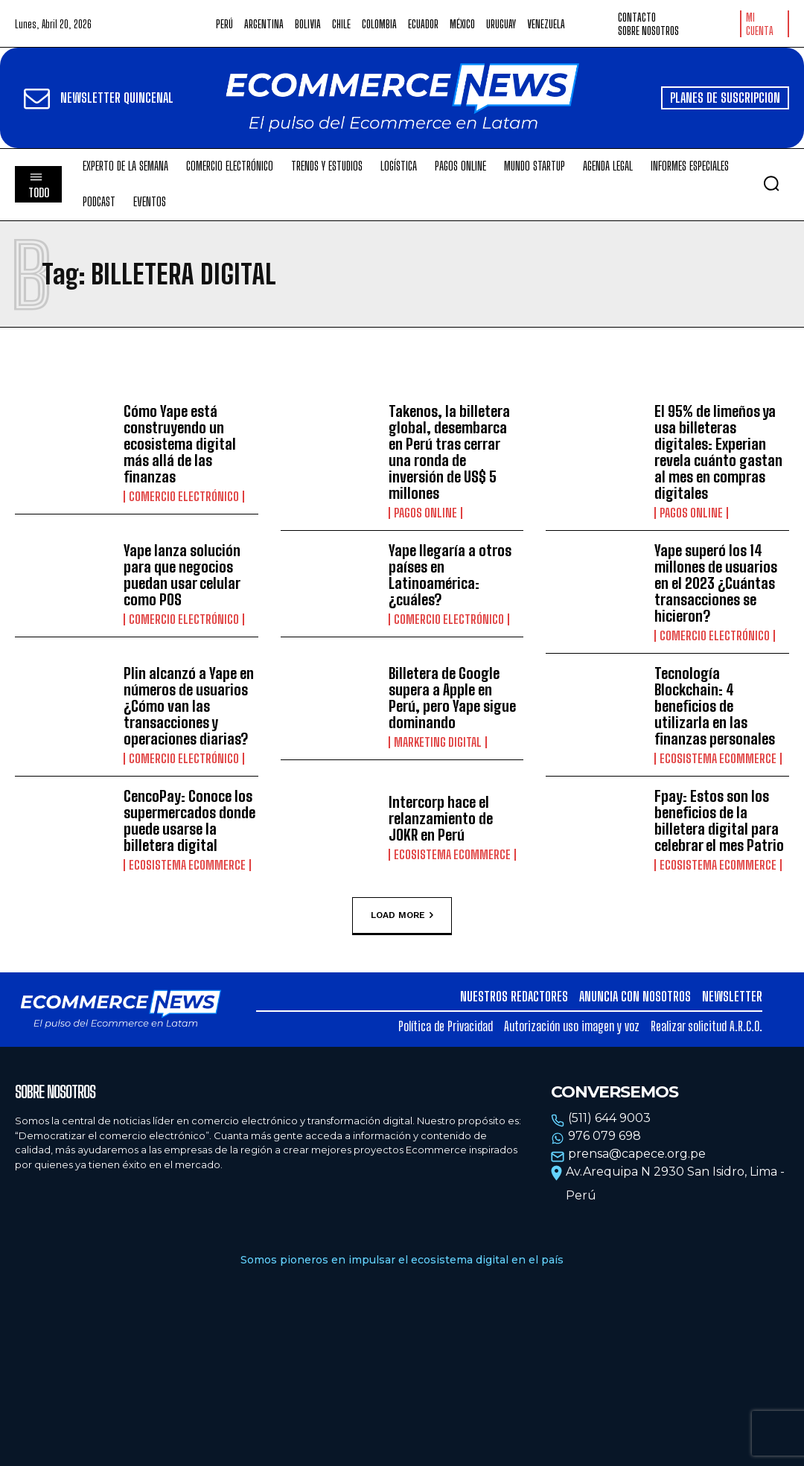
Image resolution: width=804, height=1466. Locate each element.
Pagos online (425, 513)
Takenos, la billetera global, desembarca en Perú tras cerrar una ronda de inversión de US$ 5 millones (449, 452)
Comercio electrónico (184, 497)
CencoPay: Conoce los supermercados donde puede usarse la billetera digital (189, 820)
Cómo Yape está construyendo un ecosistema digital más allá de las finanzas (180, 443)
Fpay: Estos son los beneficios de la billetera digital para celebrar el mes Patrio (719, 820)
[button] (771, 183)
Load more (402, 916)
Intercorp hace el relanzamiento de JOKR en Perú (441, 818)
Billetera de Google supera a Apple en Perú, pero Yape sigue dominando (452, 697)
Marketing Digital (438, 742)
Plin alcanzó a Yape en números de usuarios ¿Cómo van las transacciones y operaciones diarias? (189, 706)
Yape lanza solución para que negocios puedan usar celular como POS (182, 574)
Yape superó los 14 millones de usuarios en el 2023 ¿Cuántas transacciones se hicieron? (715, 583)
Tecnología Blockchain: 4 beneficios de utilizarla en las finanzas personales (714, 706)
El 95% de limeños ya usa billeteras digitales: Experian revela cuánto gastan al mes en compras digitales (718, 452)
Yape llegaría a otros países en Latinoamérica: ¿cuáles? (450, 574)
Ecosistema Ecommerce (718, 759)
